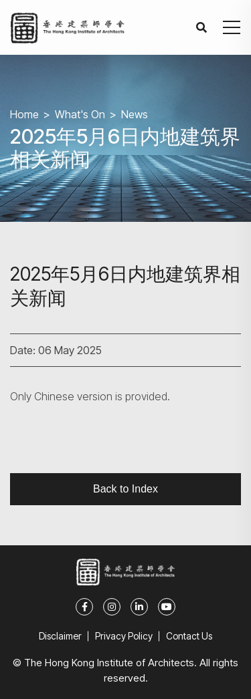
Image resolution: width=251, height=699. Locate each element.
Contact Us (189, 636)
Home (24, 114)
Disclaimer (60, 636)
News (134, 114)
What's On (80, 114)
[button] (231, 27)
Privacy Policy (124, 636)
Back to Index (125, 489)
